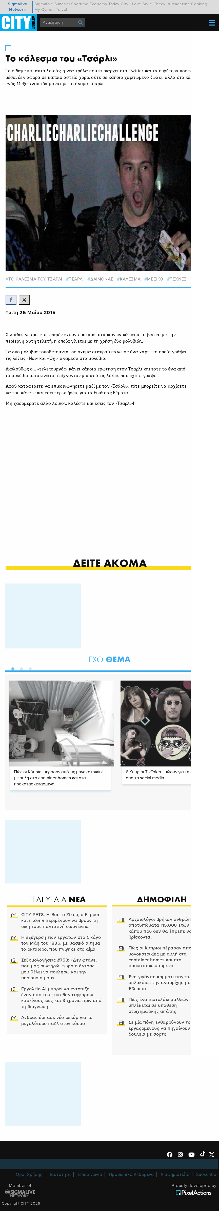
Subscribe (206, 1175)
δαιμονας (102, 278)
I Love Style (141, 4)
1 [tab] (11, 668)
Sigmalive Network (17, 7)
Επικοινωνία (90, 1175)
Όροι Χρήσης (29, 1175)
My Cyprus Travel (50, 9)
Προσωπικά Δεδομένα (131, 1175)
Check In (161, 4)
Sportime (79, 4)
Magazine (180, 4)
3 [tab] (29, 668)
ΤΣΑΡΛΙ (76, 278)
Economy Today (105, 4)
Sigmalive (43, 4)
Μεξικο (156, 278)
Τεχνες (178, 278)
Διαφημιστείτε (175, 1175)
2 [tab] (20, 668)
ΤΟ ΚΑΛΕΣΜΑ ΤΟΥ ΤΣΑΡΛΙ (36, 278)
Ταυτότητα (60, 1175)
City (124, 4)
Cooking (199, 4)
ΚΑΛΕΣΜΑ (130, 278)
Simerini (62, 4)
